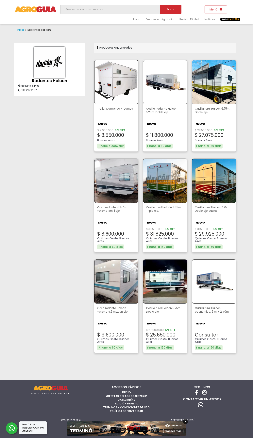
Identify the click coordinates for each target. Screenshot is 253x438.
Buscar (170, 9)
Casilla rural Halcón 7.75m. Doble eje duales (213, 209)
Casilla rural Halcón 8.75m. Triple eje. (161, 209)
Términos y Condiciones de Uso (126, 407)
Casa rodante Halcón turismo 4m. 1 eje (113, 209)
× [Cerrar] (185, 421)
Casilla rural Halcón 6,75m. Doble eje (210, 111)
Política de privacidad (126, 410)
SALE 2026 (230, 19)
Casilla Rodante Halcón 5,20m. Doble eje (164, 111)
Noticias (210, 19)
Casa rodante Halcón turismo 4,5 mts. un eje (114, 310)
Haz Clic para (33, 428)
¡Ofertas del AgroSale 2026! (126, 395)
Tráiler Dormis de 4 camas (112, 111)
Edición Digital (126, 403)
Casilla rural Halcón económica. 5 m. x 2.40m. (210, 312)
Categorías (126, 399)
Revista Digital (189, 19)
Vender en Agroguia (160, 19)
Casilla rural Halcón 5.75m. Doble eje (161, 310)
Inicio (136, 19)
